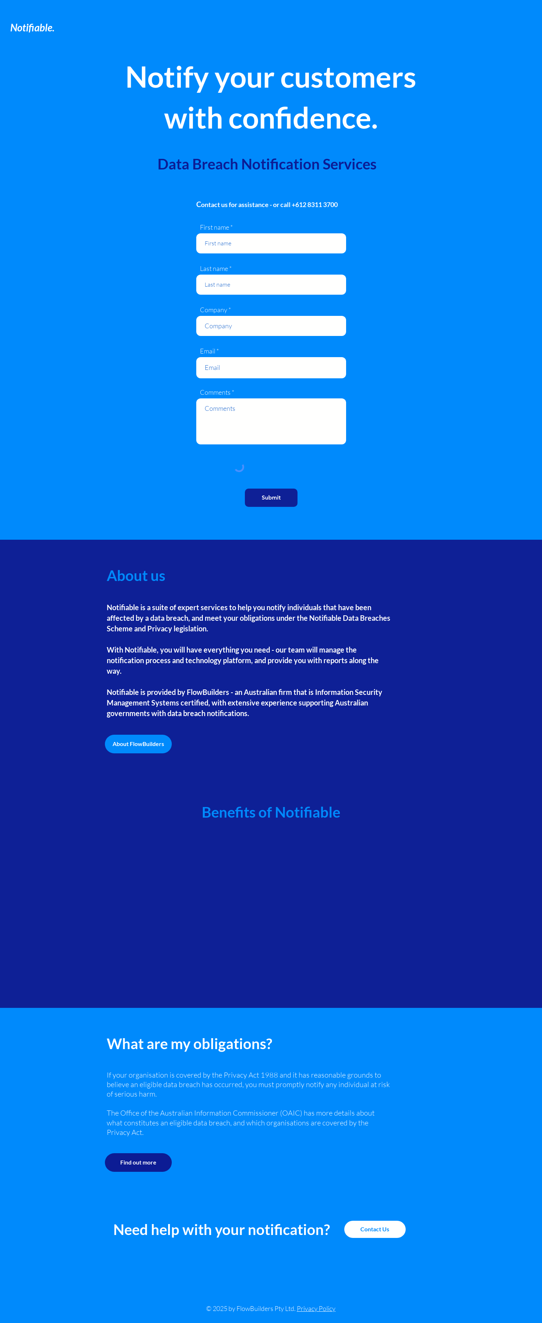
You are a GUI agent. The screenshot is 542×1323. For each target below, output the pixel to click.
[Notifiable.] (45, 27)
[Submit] (271, 498)
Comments (215, 392)
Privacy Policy (316, 1308)
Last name (214, 268)
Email (207, 351)
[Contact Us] (375, 1229)
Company (213, 309)
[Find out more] (138, 1162)
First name (214, 227)
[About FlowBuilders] (138, 744)
